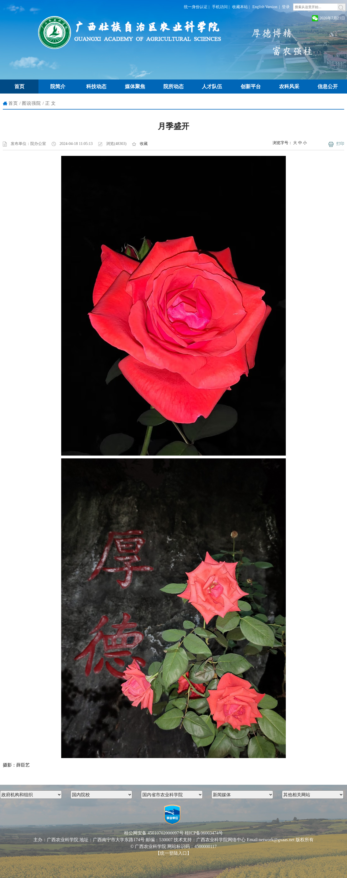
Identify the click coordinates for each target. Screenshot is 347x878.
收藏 (144, 144)
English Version (264, 7)
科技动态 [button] (96, 86)
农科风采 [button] (289, 86)
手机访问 (220, 7)
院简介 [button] (57, 86)
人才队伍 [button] (212, 86)
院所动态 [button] (173, 86)
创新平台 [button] (251, 86)
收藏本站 (240, 7)
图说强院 (31, 103)
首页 (13, 103)
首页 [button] (19, 86)
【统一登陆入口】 (173, 853)
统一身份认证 (195, 7)
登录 (286, 7)
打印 (340, 144)
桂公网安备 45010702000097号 (154, 833)
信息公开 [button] (328, 86)
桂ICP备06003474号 (204, 833)
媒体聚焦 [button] (135, 86)
